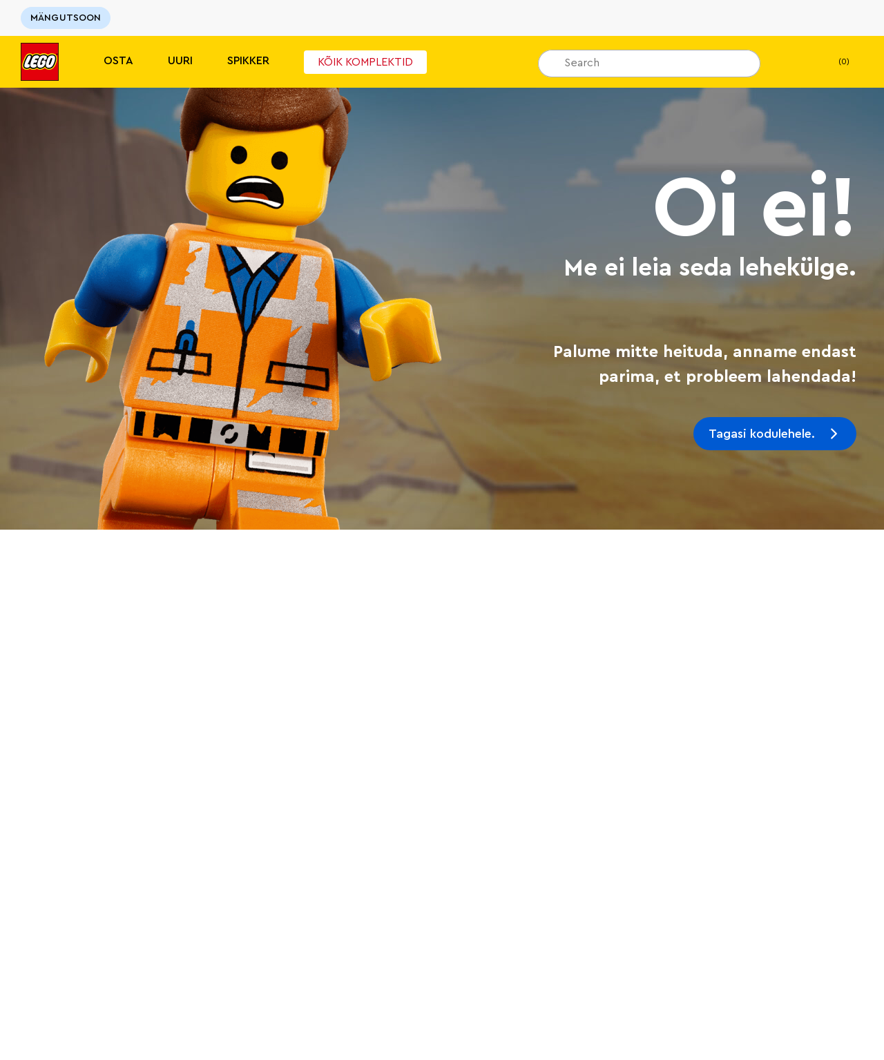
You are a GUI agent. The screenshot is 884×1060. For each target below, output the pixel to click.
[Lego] (40, 62)
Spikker (248, 60)
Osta (118, 60)
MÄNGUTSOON (65, 18)
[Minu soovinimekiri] (792, 62)
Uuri (180, 60)
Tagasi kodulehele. (762, 433)
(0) (832, 62)
